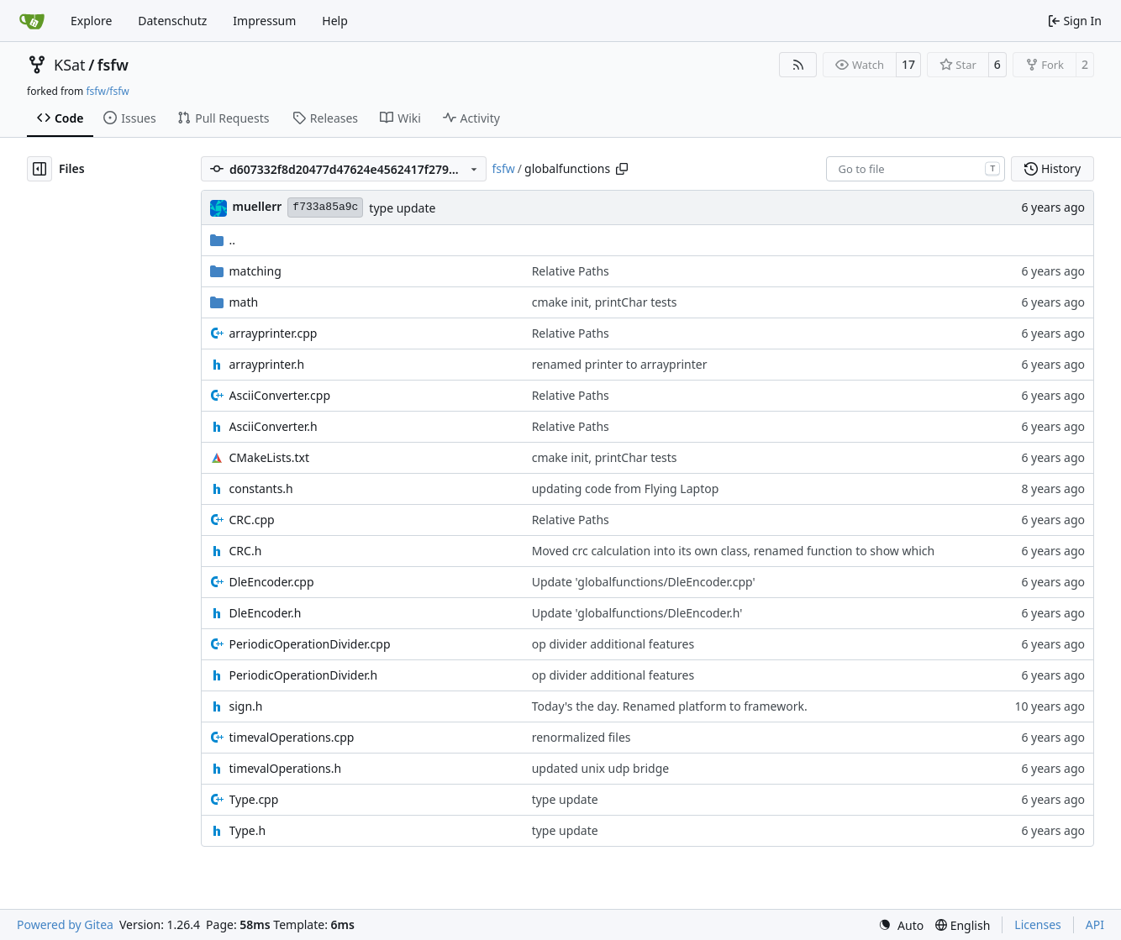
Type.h (247, 830)
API (1095, 924)
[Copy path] (622, 169)
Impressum (264, 21)
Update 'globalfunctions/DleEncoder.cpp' (643, 582)
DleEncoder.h (265, 613)
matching (255, 271)
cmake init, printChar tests (604, 302)
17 (908, 64)
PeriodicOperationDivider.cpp (310, 644)
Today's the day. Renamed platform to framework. (670, 706)
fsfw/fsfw (107, 91)
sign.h (246, 706)
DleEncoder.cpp (271, 582)
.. (223, 240)
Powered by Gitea (65, 924)
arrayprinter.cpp (273, 333)
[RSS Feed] (798, 64)
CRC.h (245, 551)
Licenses (1037, 924)
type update (402, 208)
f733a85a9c (325, 207)
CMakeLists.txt (269, 457)
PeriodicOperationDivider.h (303, 675)
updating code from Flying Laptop (625, 488)
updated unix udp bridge (601, 768)
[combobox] (915, 168)
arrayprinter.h (267, 364)
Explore (91, 21)
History (1052, 168)
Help (335, 21)
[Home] (31, 21)
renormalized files (581, 737)
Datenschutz (172, 21)
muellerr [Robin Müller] (257, 206)
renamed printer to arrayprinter (620, 364)
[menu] (901, 925)
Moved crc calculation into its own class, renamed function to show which (733, 551)
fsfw (113, 64)
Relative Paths (570, 271)
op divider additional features (613, 644)
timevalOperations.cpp (292, 737)
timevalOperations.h (285, 768)
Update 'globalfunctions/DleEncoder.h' (637, 613)
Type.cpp (254, 799)
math (244, 302)
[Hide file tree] (39, 168)
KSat (70, 64)
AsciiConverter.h (273, 426)
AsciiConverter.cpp (280, 395)
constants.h (261, 488)
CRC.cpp (252, 520)
